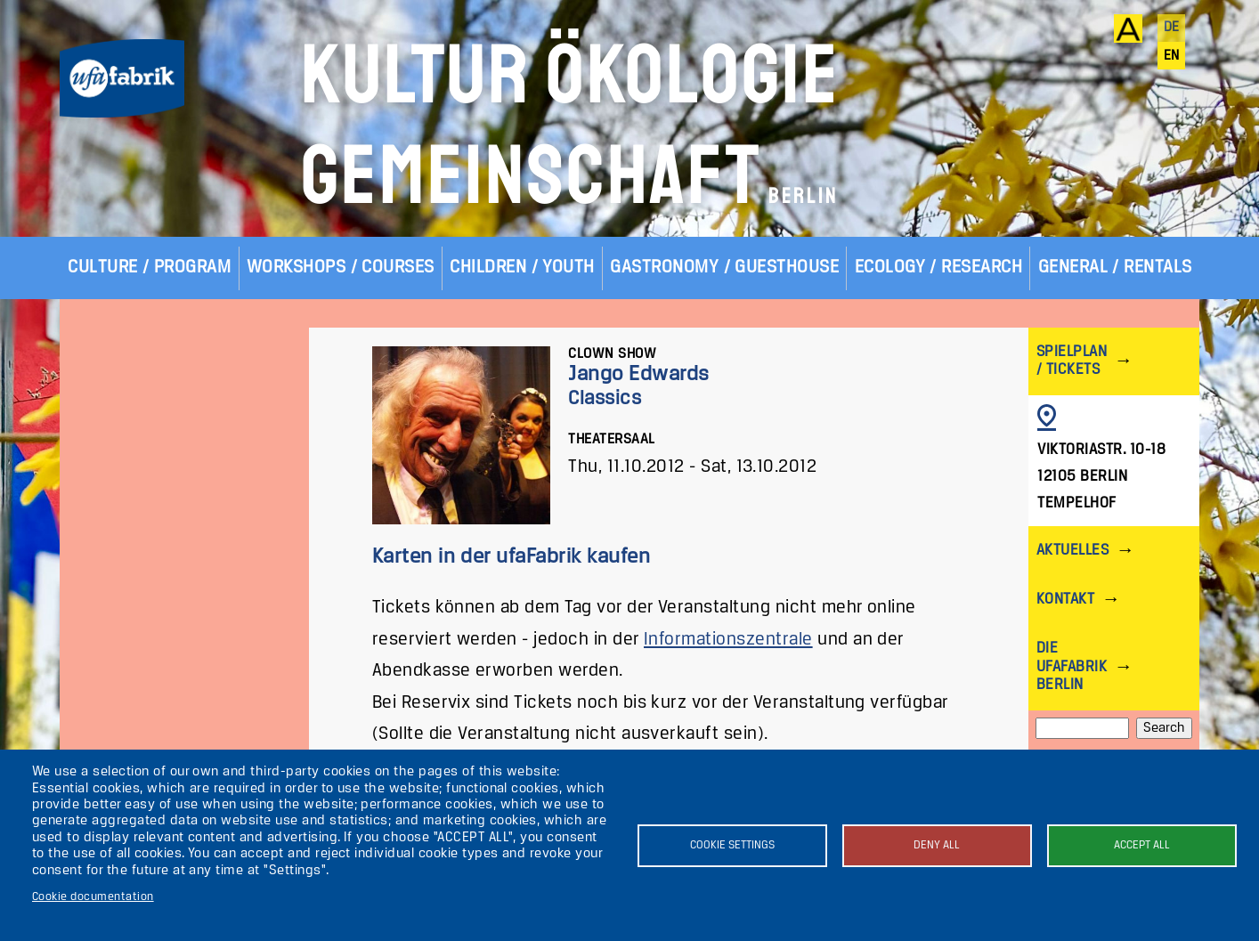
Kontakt (1065, 599)
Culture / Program (149, 267)
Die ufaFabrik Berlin (1071, 666)
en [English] (1172, 56)
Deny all (937, 845)
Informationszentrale (728, 639)
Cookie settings (732, 845)
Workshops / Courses (341, 267)
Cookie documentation (93, 897)
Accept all (1142, 845)
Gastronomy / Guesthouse (724, 267)
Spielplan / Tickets (1071, 361)
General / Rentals (1115, 267)
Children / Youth (522, 267)
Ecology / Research (939, 267)
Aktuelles (1072, 550)
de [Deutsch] (1172, 27)
